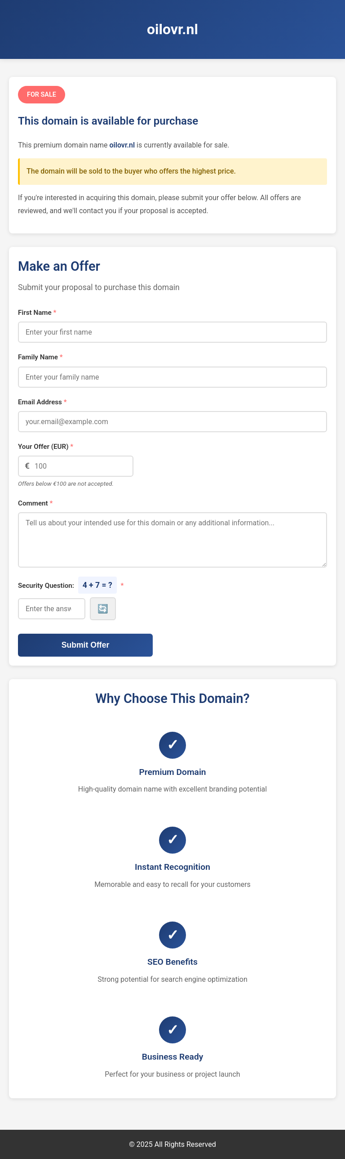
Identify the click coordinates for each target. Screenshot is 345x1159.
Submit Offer (86, 644)
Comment (35, 503)
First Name (37, 313)
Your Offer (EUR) (45, 447)
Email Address (42, 402)
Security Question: (71, 585)
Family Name (40, 357)
